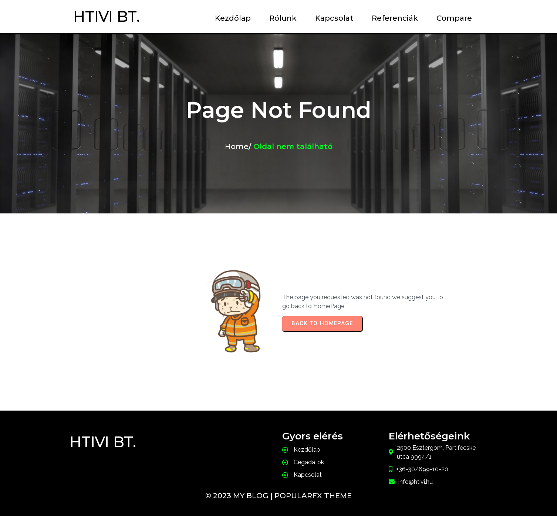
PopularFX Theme (313, 495)
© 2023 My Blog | (239, 495)
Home (237, 146)
